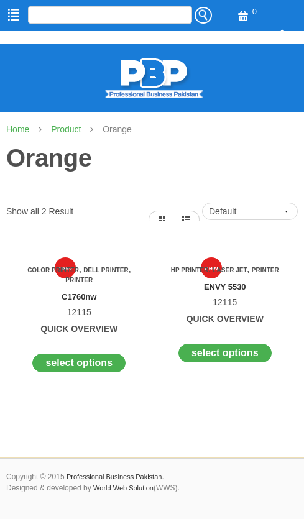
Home (17, 129)
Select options (79, 362)
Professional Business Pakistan (114, 476)
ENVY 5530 (225, 287)
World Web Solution (123, 488)
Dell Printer (106, 270)
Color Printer (53, 270)
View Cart (242, 16)
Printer (79, 280)
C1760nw (79, 296)
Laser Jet (230, 270)
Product (66, 129)
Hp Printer (189, 270)
